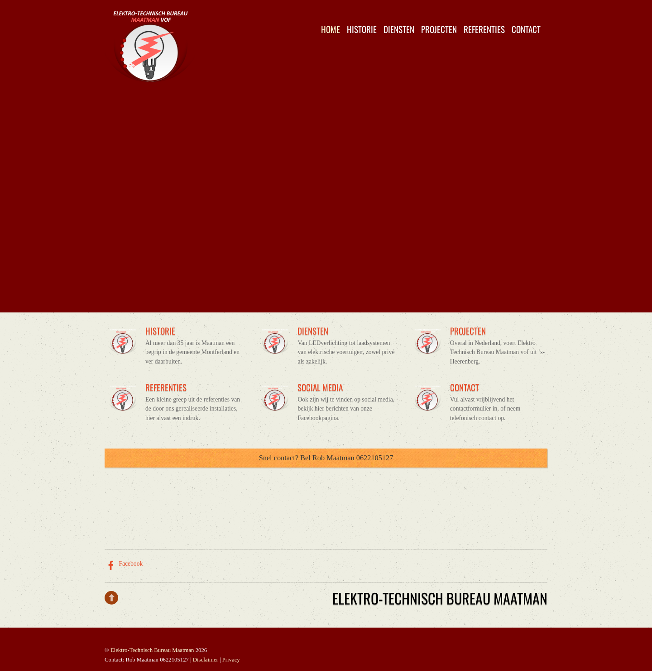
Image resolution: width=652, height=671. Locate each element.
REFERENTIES (166, 387)
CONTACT (464, 387)
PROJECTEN (468, 330)
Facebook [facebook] (124, 563)
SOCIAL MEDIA (320, 387)
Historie (362, 29)
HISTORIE (160, 330)
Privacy (231, 660)
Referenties (484, 29)
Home (330, 29)
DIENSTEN (312, 330)
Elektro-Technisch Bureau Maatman (152, 650)
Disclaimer (205, 660)
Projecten (439, 29)
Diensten (399, 29)
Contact (526, 29)
